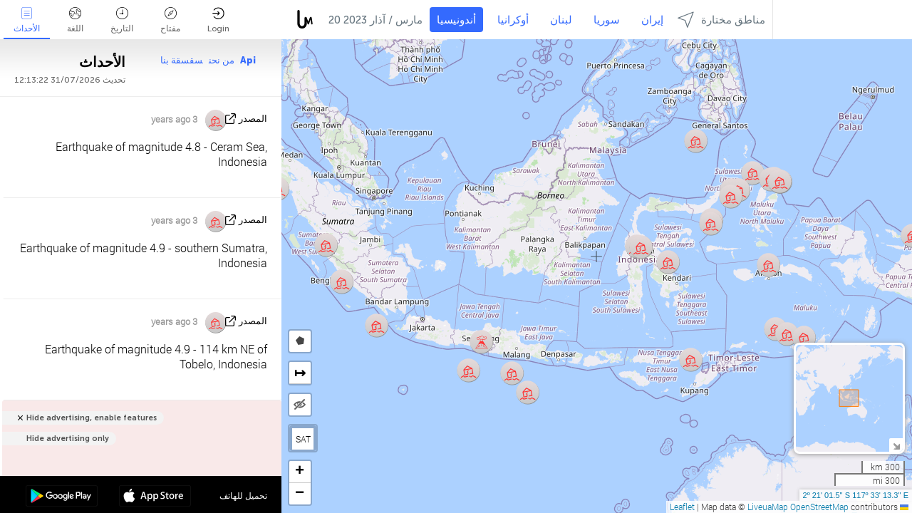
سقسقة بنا (181, 60)
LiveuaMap (767, 506)
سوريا (607, 20)
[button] (691, 359)
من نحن (221, 60)
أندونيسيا (456, 20)
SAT (303, 439)
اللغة (75, 20)
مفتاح (170, 20)
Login (218, 20)
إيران (652, 20)
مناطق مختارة (721, 19)
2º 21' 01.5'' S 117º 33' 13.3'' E (855, 495)
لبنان (561, 20)
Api (248, 60)
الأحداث (27, 20)
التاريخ (121, 20)
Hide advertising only (67, 438)
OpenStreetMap (819, 506)
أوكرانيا (513, 20)
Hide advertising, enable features (91, 418)
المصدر (253, 118)
